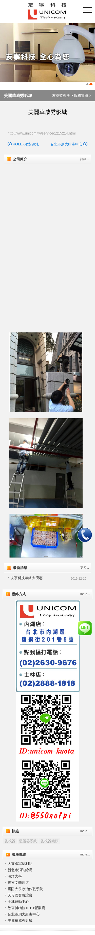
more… (85, 594)
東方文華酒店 (18, 883)
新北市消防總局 (20, 870)
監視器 (10, 841)
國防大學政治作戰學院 (25, 889)
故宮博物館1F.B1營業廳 (26, 908)
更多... (84, 567)
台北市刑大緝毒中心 (66, 144)
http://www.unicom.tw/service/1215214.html (41, 133)
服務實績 (81, 95)
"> (47, 206)
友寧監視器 (61, 95)
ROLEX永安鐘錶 (26, 144)
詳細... (84, 159)
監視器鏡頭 (50, 841)
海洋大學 (15, 876)
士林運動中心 (18, 902)
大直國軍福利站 (20, 864)
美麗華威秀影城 (18, 95)
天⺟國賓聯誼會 (20, 895)
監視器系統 (28, 841)
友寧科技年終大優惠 (27, 578)
